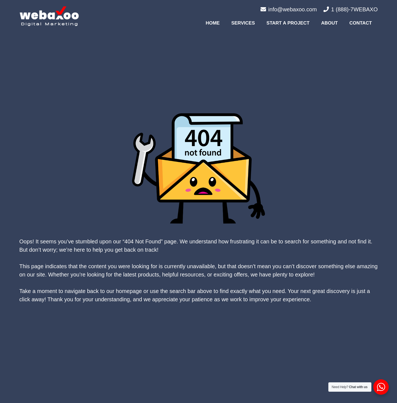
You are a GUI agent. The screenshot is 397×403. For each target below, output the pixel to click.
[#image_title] (49, 16)
